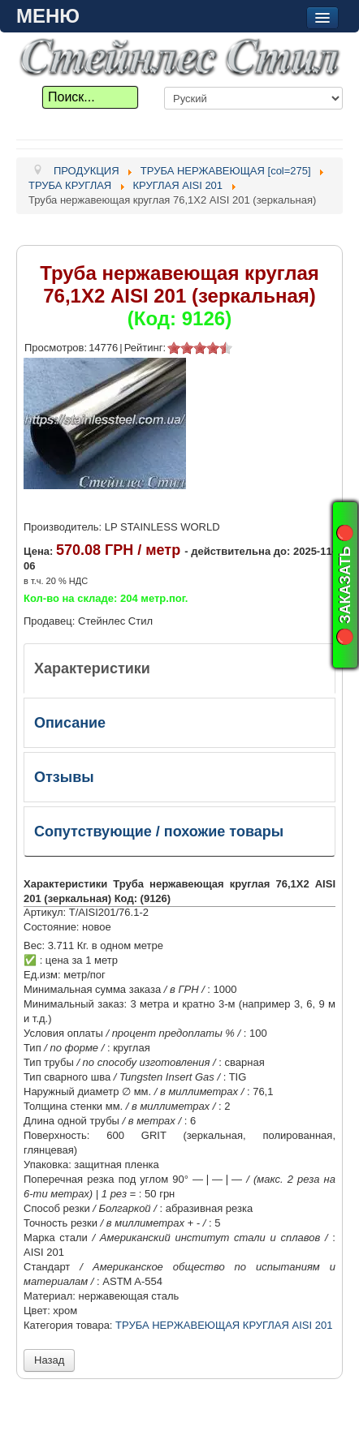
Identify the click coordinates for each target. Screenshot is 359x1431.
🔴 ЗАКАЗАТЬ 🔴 (345, 585)
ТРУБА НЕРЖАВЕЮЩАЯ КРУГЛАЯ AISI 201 (223, 1325)
